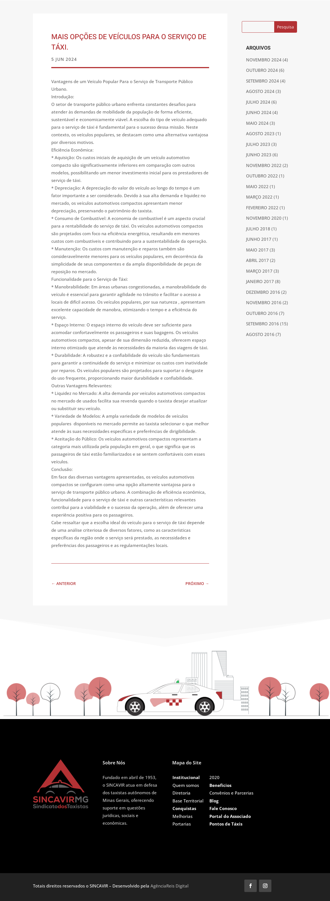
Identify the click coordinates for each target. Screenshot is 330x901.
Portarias (181, 824)
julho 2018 (258, 229)
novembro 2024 (264, 60)
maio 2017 (257, 250)
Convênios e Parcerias (231, 793)
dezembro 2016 (263, 292)
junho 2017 (258, 239)
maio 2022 (257, 186)
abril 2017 (257, 260)
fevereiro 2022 (262, 207)
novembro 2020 (264, 218)
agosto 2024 (260, 91)
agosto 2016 (260, 334)
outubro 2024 (262, 70)
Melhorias (182, 816)
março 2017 (259, 271)
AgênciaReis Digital (169, 886)
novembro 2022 (264, 165)
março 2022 (259, 197)
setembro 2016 (262, 323)
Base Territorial (187, 801)
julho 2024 (258, 102)
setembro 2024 (262, 81)
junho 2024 (258, 112)
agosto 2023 (260, 133)
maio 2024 (257, 123)
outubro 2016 (262, 313)
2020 (214, 777)
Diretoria (181, 793)
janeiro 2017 (260, 281)
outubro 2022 (262, 176)
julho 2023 (258, 144)
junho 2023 (258, 154)
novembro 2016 (264, 302)
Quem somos (185, 785)
